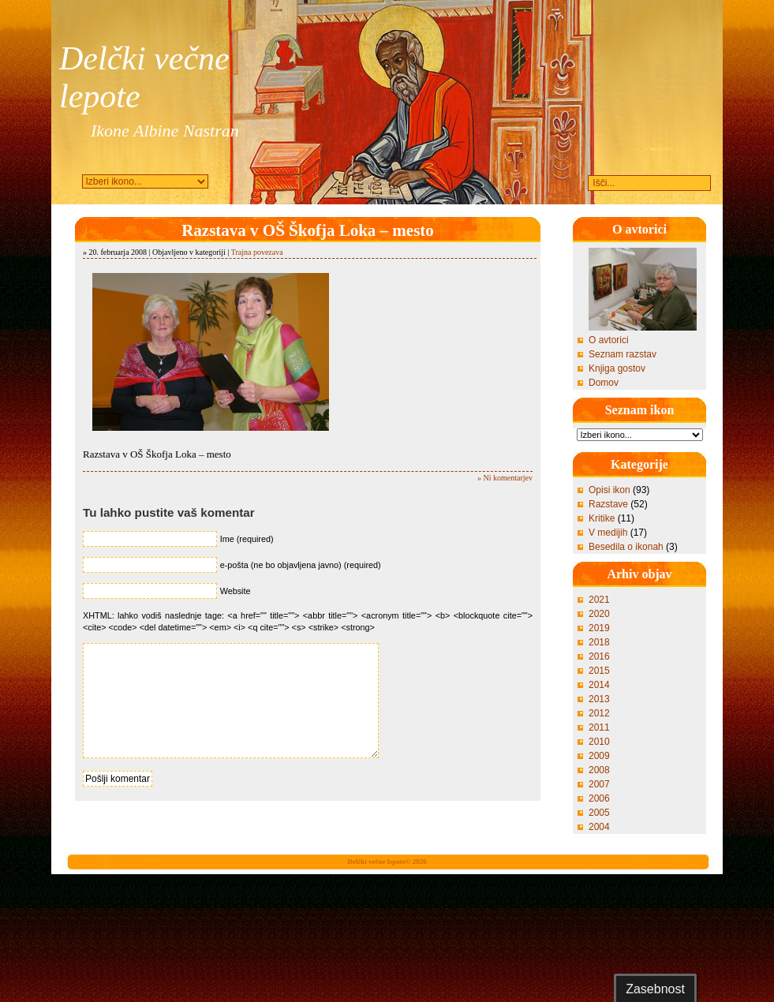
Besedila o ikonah (626, 546)
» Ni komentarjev (505, 477)
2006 (599, 798)
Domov (604, 382)
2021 (599, 599)
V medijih (608, 532)
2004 (599, 826)
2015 (599, 670)
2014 (599, 684)
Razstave (608, 504)
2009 (599, 755)
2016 (599, 656)
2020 (599, 613)
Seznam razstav (622, 354)
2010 (599, 741)
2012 (599, 713)
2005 (599, 812)
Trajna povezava (257, 252)
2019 (599, 628)
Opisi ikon (609, 489)
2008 (599, 770)
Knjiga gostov (617, 368)
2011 (599, 727)
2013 (599, 699)
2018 (599, 642)
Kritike (602, 518)
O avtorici (609, 340)
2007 (599, 784)
